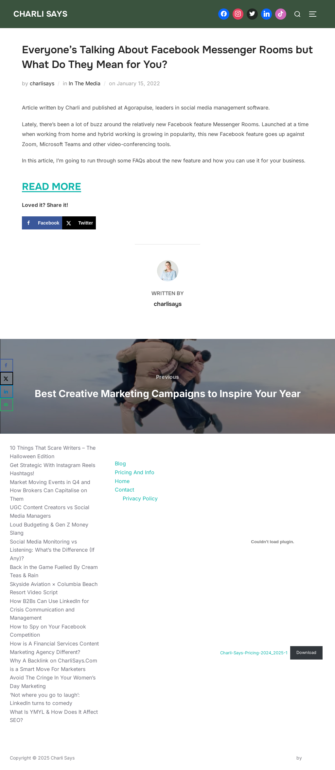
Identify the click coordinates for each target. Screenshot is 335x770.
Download (306, 652)
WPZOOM (314, 758)
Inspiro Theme (280, 758)
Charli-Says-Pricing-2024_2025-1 (253, 652)
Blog (120, 463)
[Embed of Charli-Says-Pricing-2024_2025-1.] (272, 542)
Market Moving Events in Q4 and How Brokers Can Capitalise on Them (50, 490)
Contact (124, 489)
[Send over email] (6, 404)
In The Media (84, 83)
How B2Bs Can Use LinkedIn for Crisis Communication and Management (49, 609)
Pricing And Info (134, 472)
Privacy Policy (140, 498)
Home (122, 481)
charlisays (42, 83)
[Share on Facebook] (42, 222)
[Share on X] (79, 222)
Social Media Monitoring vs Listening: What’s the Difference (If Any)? (52, 549)
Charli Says (41, 13)
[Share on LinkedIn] (6, 391)
